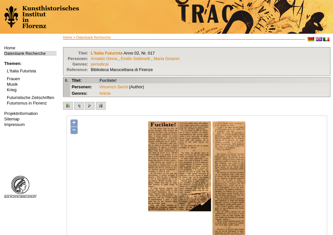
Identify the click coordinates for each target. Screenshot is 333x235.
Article (105, 93)
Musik (12, 84)
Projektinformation (21, 113)
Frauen (13, 78)
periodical (100, 64)
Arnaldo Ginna (104, 58)
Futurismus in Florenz (27, 103)
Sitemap (11, 119)
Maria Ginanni (167, 58)
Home (9, 47)
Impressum (14, 124)
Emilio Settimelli (135, 58)
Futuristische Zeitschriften (30, 97)
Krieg (12, 89)
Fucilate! (108, 80)
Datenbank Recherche (24, 53)
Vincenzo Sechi (113, 86)
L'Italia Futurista (21, 70)
